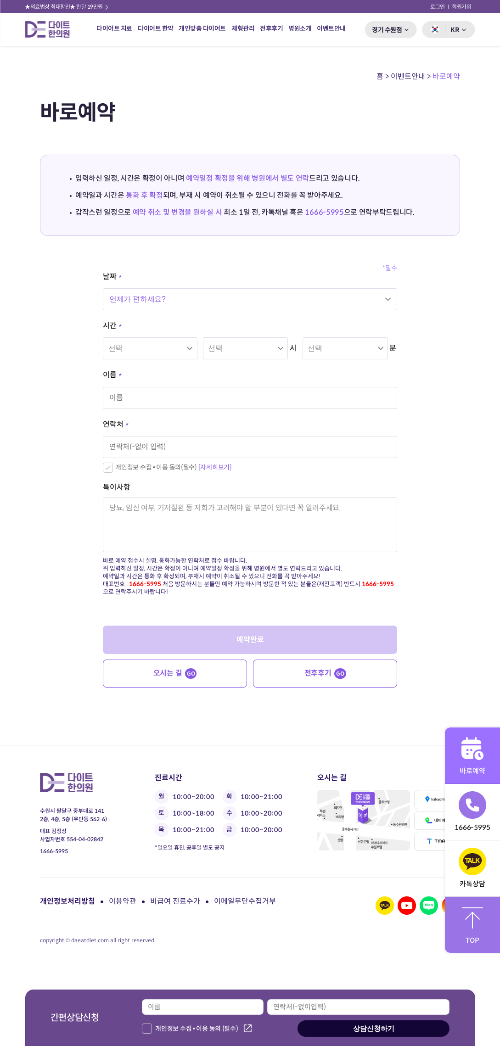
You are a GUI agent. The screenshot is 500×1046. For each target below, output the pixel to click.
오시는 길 (175, 673)
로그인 (437, 6)
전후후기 (271, 28)
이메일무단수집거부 (245, 901)
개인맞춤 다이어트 (202, 28)
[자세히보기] (215, 467)
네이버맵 (437, 820)
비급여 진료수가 (175, 901)
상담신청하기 (373, 1028)
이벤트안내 (331, 28)
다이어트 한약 (156, 28)
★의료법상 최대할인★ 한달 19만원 (67, 6)
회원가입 (462, 6)
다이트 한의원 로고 (51, 29)
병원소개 (299, 28)
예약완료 (250, 639)
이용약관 (122, 901)
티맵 (437, 841)
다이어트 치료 (114, 28)
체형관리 (242, 28)
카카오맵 (437, 799)
